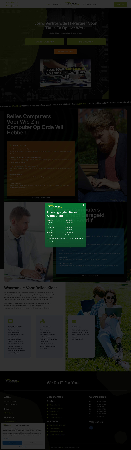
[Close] (83, 205)
